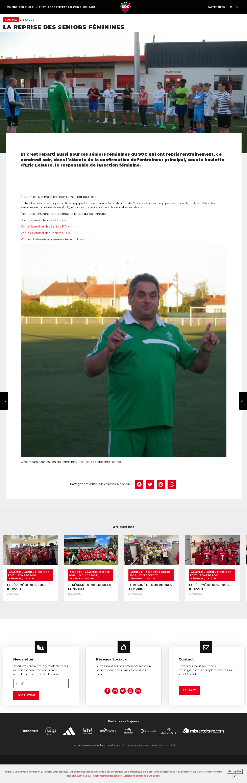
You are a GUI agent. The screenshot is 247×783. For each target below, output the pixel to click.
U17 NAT (41, 7)
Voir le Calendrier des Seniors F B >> (46, 233)
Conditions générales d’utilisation (142, 775)
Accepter (234, 771)
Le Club (29, 579)
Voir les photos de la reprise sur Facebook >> (52, 239)
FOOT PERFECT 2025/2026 (64, 7)
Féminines (11, 20)
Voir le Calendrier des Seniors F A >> (46, 226)
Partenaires (216, 7)
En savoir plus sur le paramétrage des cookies (97, 775)
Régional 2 (26, 7)
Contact (89, 7)
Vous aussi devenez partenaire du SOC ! (150, 746)
